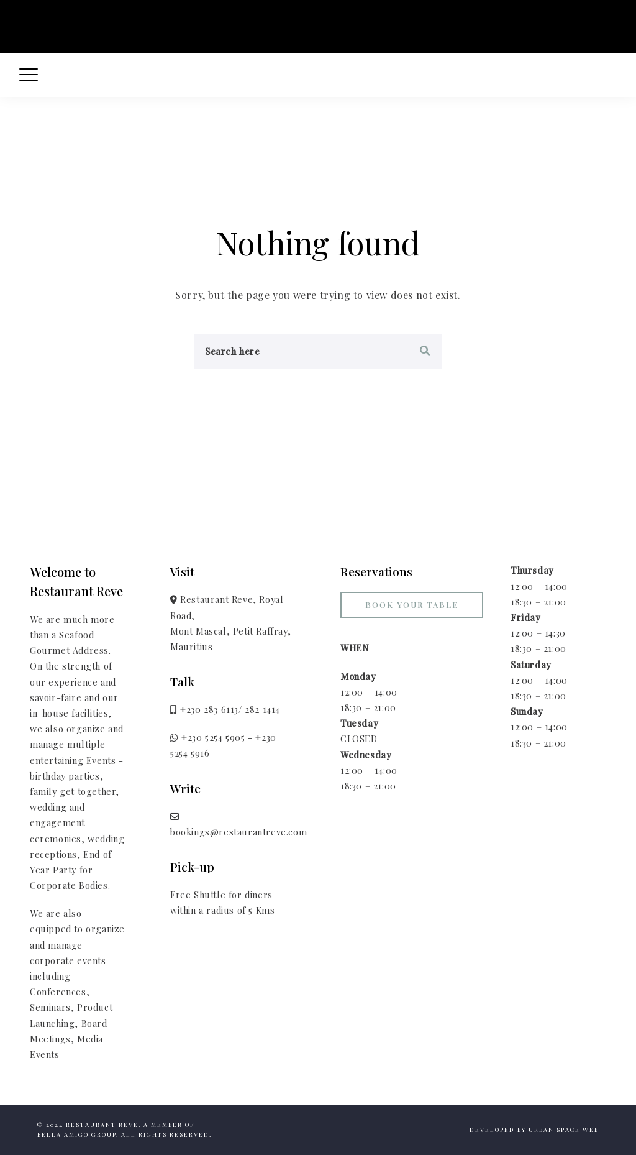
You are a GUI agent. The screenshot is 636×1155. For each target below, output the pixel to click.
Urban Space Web (564, 1129)
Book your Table (411, 604)
